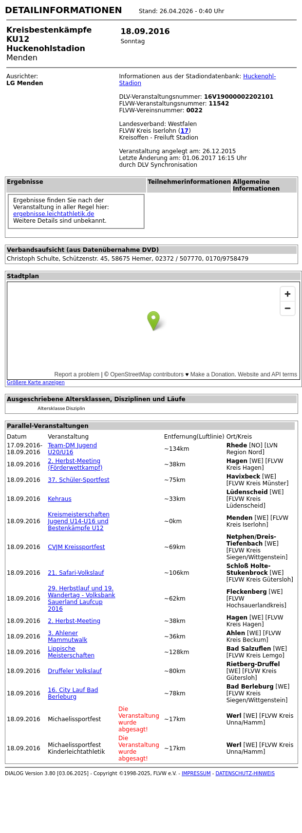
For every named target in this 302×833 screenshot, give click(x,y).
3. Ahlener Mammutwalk (67, 636)
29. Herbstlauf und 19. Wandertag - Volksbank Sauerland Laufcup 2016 (81, 598)
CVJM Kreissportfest (76, 547)
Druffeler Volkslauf (75, 671)
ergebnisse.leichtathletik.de (53, 214)
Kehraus (59, 499)
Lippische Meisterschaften (71, 652)
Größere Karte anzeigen (36, 382)
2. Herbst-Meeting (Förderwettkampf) (75, 464)
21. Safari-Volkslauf (76, 572)
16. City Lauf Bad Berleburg (73, 693)
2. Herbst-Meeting (74, 621)
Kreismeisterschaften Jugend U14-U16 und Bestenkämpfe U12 (79, 521)
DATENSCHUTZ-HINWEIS (245, 773)
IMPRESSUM (196, 773)
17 (184, 130)
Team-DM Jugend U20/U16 (72, 449)
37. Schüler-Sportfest (78, 480)
